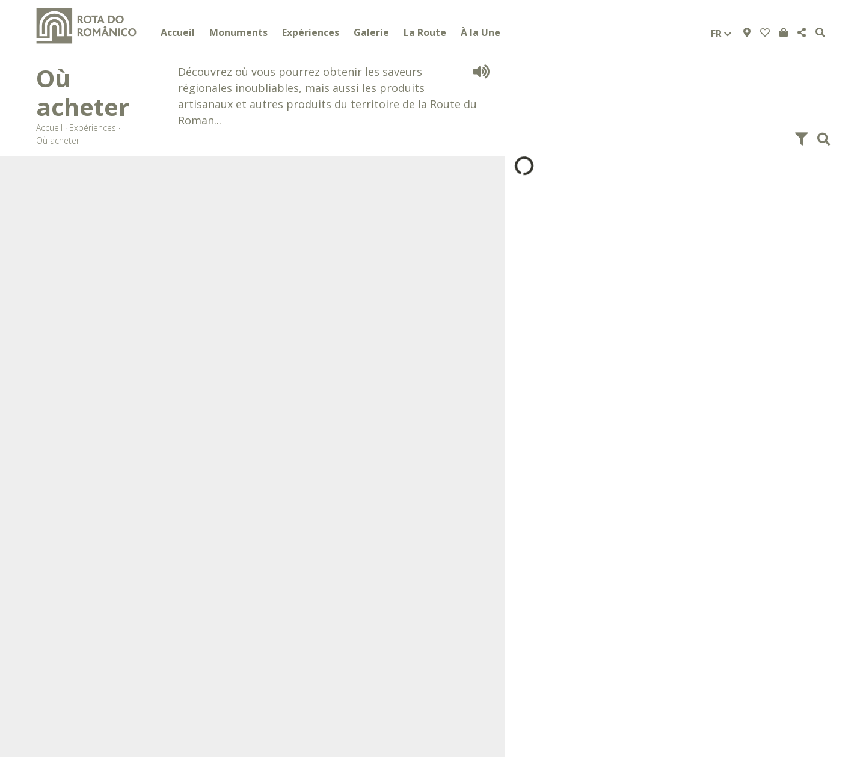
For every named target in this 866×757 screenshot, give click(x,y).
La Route (425, 32)
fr (721, 33)
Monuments (238, 32)
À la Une (480, 32)
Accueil (178, 32)
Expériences (310, 32)
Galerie (371, 32)
